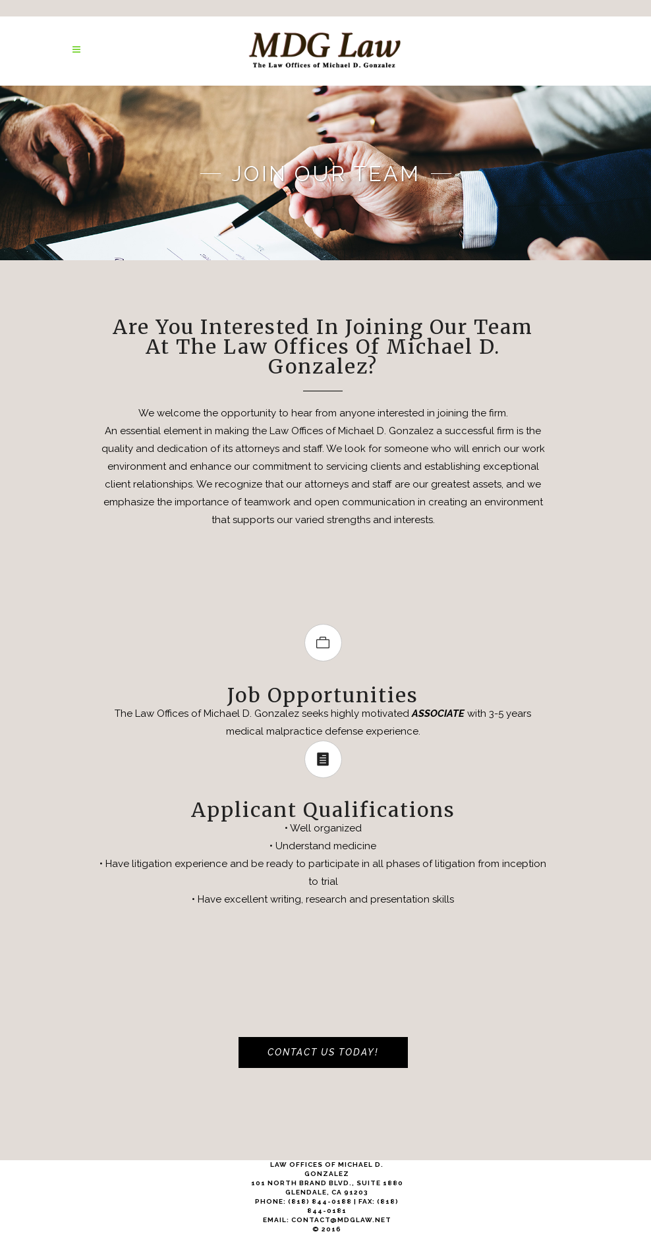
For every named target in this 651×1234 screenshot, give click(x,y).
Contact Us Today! (323, 1052)
